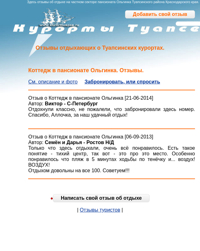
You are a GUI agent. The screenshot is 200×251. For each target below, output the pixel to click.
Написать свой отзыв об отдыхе (101, 198)
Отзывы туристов (100, 210)
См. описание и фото (52, 81)
